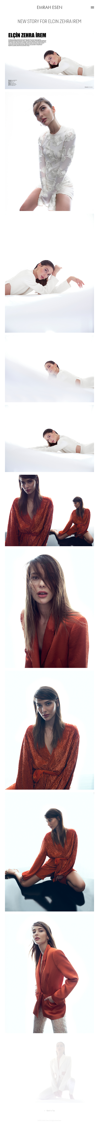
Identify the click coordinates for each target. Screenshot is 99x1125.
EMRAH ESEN (49, 7)
